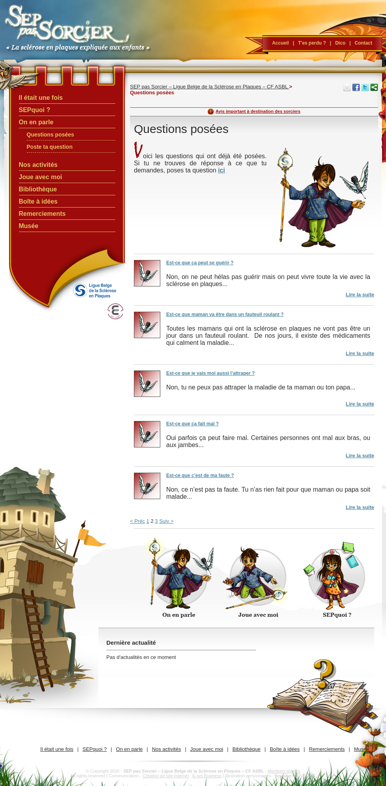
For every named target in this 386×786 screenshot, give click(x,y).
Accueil (280, 43)
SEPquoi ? (34, 110)
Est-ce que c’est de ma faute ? (200, 475)
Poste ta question (50, 147)
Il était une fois (41, 97)
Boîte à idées (38, 201)
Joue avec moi (40, 177)
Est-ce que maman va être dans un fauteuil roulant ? (225, 314)
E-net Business (206, 775)
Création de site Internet (166, 775)
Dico (340, 43)
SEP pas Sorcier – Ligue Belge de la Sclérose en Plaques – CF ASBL (209, 87)
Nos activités (38, 164)
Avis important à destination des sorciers (257, 111)
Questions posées (50, 134)
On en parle (36, 122)
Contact (363, 43)
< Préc (137, 521)
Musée (29, 226)
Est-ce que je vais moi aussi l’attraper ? (210, 373)
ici (221, 170)
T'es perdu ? (312, 43)
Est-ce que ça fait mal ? (192, 424)
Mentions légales (284, 771)
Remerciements (42, 213)
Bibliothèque (38, 189)
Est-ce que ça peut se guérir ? (200, 263)
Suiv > (166, 521)
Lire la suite (360, 295)
